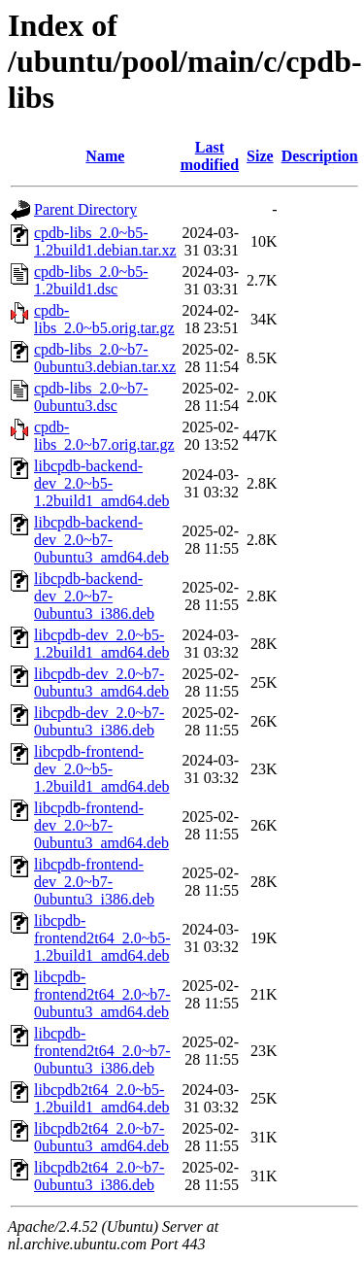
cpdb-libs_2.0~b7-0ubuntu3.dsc (91, 397)
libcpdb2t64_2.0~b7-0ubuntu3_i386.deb (99, 1176)
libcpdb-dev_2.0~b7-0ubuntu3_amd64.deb (101, 682)
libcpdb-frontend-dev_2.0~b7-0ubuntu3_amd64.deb (101, 825)
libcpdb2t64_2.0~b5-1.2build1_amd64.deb (102, 1098)
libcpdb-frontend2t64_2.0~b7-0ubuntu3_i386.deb (102, 1050)
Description (319, 156)
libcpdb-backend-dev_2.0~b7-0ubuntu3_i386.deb (94, 596)
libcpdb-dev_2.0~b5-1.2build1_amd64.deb (102, 644)
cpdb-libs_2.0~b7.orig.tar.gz (104, 436)
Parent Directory (85, 209)
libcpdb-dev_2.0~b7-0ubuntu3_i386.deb (99, 721)
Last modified (210, 156)
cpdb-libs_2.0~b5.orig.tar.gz (104, 319)
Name (104, 156)
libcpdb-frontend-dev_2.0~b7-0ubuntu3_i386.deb (94, 881)
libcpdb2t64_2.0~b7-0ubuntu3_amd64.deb (101, 1137)
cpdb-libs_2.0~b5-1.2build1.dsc (91, 280)
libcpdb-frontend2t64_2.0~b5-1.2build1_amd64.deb (102, 938)
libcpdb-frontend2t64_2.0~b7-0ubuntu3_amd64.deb (102, 994)
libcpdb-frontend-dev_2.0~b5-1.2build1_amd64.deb (102, 769)
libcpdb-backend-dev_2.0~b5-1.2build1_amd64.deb (102, 483)
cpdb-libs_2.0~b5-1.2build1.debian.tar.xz (105, 241)
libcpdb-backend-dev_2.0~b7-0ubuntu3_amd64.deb (101, 539)
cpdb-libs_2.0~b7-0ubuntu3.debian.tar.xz (105, 358)
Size (260, 156)
